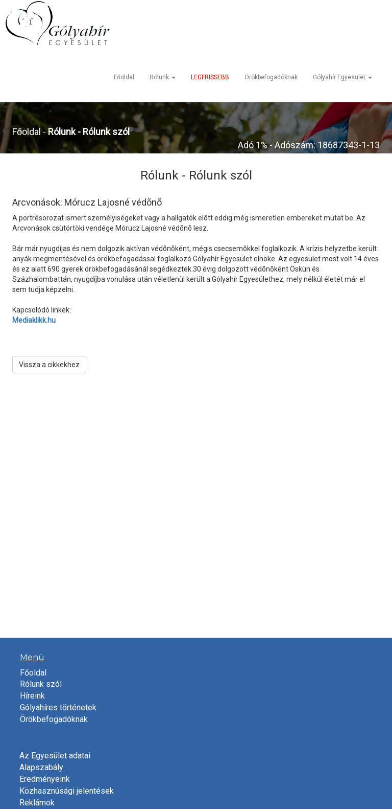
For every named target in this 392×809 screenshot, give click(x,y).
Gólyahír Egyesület (342, 77)
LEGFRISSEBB (210, 77)
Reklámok (37, 802)
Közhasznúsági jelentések (66, 791)
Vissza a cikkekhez (49, 365)
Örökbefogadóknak (271, 77)
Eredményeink (44, 779)
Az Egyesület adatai (54, 755)
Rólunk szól (41, 684)
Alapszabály (41, 767)
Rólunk (163, 77)
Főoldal (124, 77)
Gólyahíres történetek (58, 707)
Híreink (32, 696)
